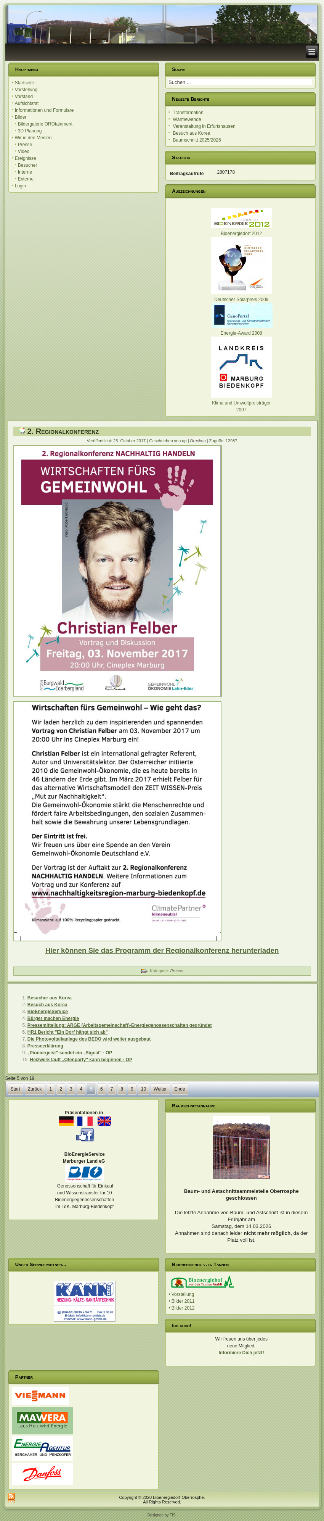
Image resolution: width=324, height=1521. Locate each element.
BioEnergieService (47, 1011)
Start (15, 1089)
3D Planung (30, 131)
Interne (25, 172)
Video (23, 151)
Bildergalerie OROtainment (45, 124)
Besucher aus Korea (49, 998)
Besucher (27, 165)
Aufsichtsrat (27, 103)
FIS (173, 1515)
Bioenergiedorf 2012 (241, 233)
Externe (26, 179)
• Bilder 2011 (181, 1301)
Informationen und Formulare (44, 110)
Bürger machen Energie (53, 1018)
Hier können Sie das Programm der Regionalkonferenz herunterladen (162, 950)
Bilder (21, 117)
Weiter (160, 1089)
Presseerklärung (45, 1046)
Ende (180, 1089)
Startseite (24, 82)
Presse (25, 144)
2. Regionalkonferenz (63, 431)
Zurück (35, 1089)
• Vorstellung (181, 1294)
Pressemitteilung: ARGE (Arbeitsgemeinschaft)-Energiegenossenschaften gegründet (119, 1025)
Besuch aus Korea (47, 1004)
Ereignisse (25, 158)
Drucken (198, 440)
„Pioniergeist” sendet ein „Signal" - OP (69, 1052)
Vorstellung (26, 89)
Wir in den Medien (33, 137)
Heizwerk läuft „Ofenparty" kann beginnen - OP (81, 1059)
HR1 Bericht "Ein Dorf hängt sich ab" (67, 1032)
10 (143, 1089)
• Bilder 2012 (181, 1308)
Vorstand (24, 96)
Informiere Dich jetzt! (241, 1352)
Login (20, 186)
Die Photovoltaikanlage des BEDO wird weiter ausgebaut (89, 1039)
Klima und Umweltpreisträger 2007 (241, 402)
